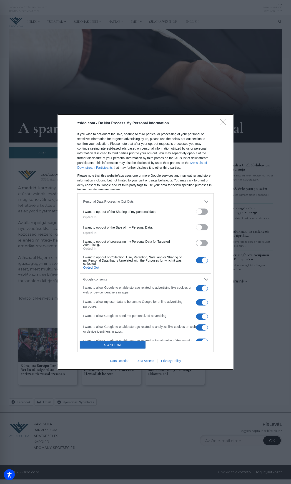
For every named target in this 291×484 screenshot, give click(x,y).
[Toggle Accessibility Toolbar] (9, 475)
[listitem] (145, 201)
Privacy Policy (171, 361)
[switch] (202, 212)
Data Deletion (119, 361)
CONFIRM (112, 344)
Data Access (145, 361)
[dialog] (145, 242)
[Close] (224, 123)
